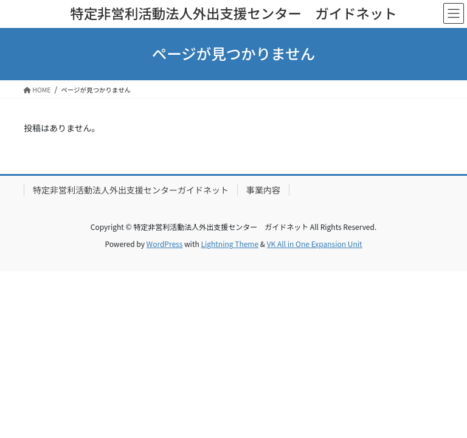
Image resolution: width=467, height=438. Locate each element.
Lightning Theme (229, 243)
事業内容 (263, 190)
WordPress (165, 243)
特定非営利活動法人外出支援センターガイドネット (131, 190)
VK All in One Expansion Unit (314, 243)
